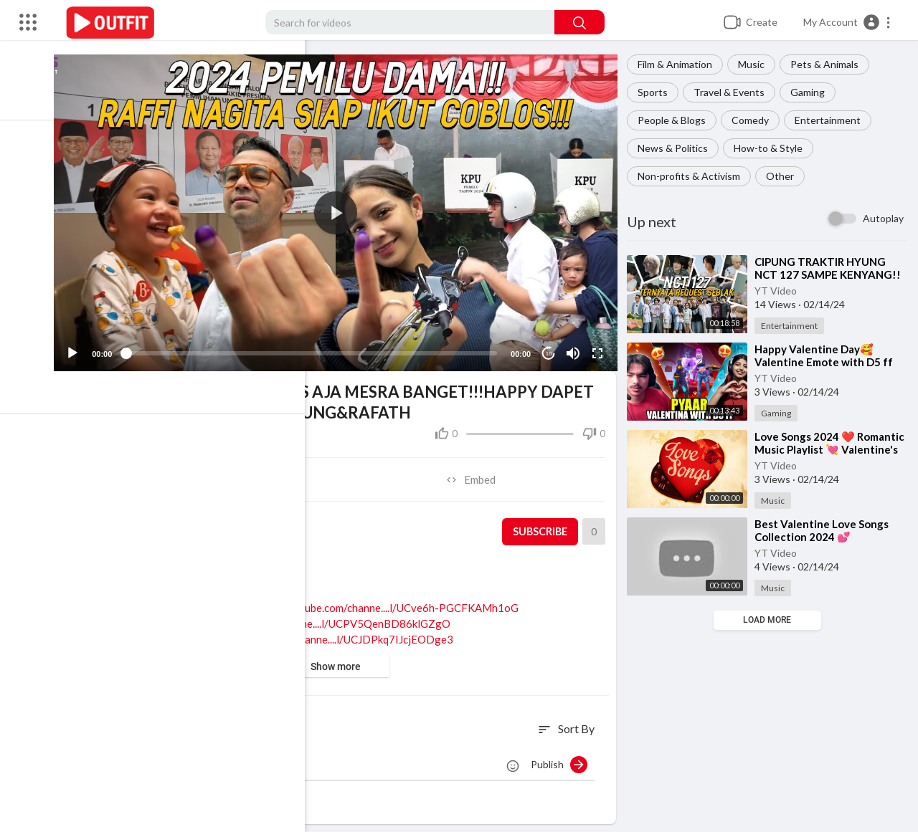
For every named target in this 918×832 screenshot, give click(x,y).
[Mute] (576, 347)
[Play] (87, 347)
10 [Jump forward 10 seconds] (552, 347)
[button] (847, 22)
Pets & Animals (829, 64)
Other (784, 176)
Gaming (812, 92)
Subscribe (542, 525)
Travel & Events (733, 92)
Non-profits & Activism (693, 176)
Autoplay (883, 218)
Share (211, 473)
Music (755, 64)
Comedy (754, 120)
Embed (477, 473)
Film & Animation (679, 64)
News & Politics (677, 148)
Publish (563, 758)
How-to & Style (772, 148)
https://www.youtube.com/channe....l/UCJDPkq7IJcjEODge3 (323, 632)
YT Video (780, 290)
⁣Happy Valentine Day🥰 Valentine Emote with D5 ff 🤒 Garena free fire (828, 362)
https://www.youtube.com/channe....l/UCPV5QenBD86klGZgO (314, 617)
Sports (657, 92)
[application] (344, 209)
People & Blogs (676, 120)
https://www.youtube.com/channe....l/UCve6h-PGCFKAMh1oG (383, 601)
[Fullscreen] (600, 347)
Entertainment (832, 120)
